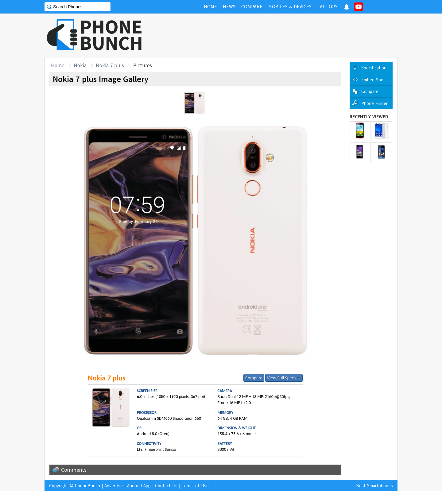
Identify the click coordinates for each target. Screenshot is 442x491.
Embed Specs (374, 80)
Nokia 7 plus (110, 65)
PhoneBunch (87, 486)
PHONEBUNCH (111, 34)
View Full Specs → (284, 377)
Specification (373, 68)
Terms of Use (195, 486)
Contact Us (166, 486)
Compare (253, 377)
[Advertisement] (285, 35)
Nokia (80, 65)
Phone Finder (374, 103)
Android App (139, 486)
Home (57, 65)
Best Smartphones (374, 486)
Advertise (113, 486)
